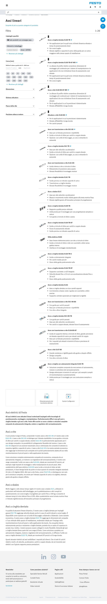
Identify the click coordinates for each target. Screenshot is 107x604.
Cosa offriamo (84, 585)
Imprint (41, 600)
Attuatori (24, 17)
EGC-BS (51, 439)
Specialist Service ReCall (38, 577)
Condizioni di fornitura (63, 600)
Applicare (27, 71)
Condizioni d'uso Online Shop (79, 600)
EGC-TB (13, 516)
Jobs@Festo (83, 589)
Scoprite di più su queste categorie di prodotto (22, 28)
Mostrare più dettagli (14, 56)
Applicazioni (59, 577)
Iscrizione (9, 589)
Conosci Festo (84, 581)
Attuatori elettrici (34, 17)
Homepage (9, 17)
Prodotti (16, 17)
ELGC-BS (9, 441)
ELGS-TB (24, 538)
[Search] (53, 12)
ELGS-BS (36, 465)
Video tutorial (35, 589)
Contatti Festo (35, 581)
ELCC (52, 492)
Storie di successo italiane (64, 589)
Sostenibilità (59, 581)
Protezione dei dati (50, 600)
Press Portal (83, 577)
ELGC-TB (39, 521)
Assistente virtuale (36, 585)
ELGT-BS (47, 475)
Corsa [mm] (10, 64)
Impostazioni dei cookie (95, 600)
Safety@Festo (59, 585)
